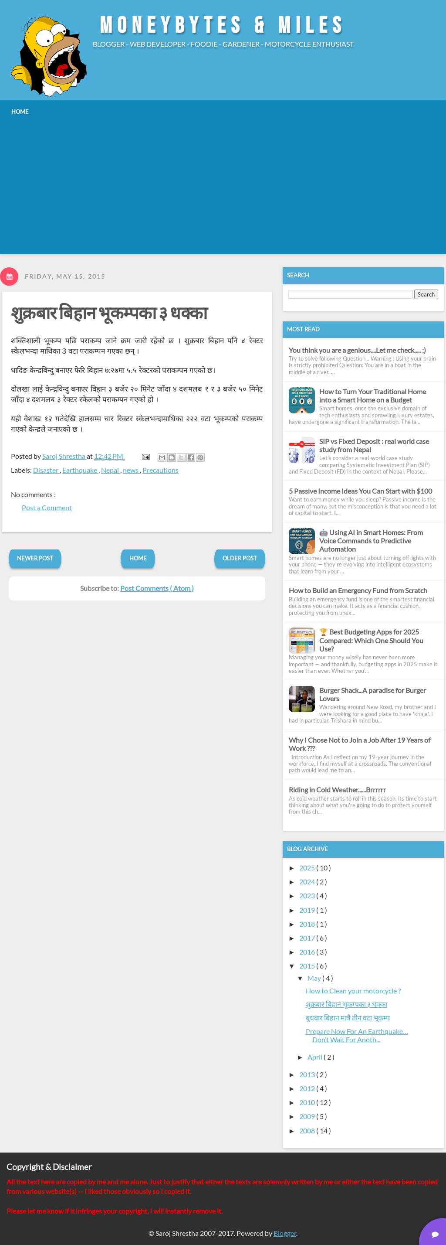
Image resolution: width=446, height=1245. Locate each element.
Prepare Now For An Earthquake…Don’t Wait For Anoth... (357, 1035)
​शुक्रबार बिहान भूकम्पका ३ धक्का (109, 314)
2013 (307, 1074)
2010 (307, 1102)
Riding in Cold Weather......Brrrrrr (337, 789)
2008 (307, 1130)
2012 (307, 1088)
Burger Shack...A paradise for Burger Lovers (372, 694)
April (315, 1057)
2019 (307, 910)
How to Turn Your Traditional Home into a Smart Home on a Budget (372, 395)
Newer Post (35, 558)
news (131, 470)
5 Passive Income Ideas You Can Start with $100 (360, 491)
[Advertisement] (223, 186)
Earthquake (80, 470)
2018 (307, 924)
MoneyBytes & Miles (223, 26)
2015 (307, 966)
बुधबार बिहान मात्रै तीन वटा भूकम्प (348, 1017)
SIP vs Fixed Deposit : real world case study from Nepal (374, 445)
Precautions (160, 470)
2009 (307, 1116)
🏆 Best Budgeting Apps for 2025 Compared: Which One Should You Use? (371, 640)
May (314, 978)
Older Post (240, 558)
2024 (307, 881)
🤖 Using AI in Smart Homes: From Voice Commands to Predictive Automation (371, 540)
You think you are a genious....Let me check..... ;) (357, 350)
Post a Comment (47, 507)
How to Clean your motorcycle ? (353, 990)
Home (138, 558)
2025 (307, 867)
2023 (307, 895)
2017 (307, 938)
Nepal (110, 470)
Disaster (46, 470)
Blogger (285, 1233)
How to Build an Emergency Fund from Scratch (358, 590)
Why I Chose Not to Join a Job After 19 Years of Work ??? (359, 744)
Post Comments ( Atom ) (157, 588)
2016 (307, 952)
